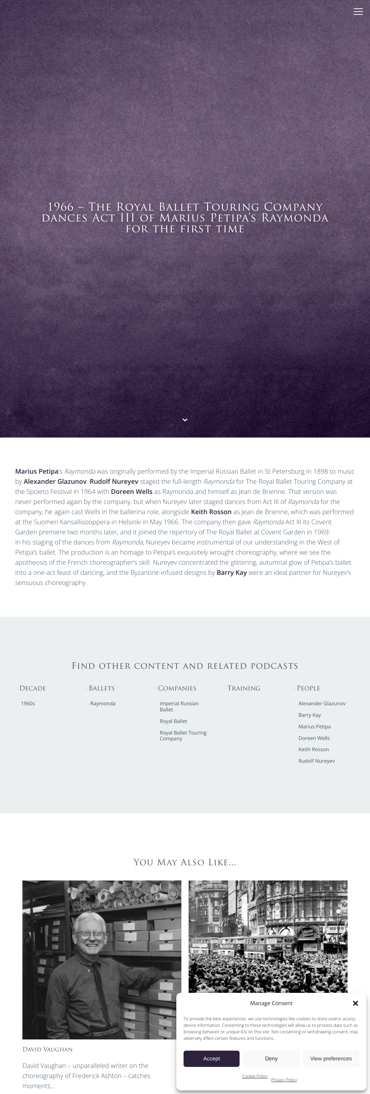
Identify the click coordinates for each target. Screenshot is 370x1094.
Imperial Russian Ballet (179, 707)
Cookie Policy (254, 1076)
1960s (28, 704)
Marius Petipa (37, 471)
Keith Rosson (211, 512)
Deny (271, 1059)
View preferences (331, 1059)
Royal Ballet (173, 722)
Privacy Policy (284, 1080)
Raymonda (103, 704)
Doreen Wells (131, 491)
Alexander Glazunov (55, 481)
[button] (355, 1003)
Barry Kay (232, 572)
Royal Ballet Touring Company (183, 736)
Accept (211, 1059)
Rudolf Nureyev (114, 481)
